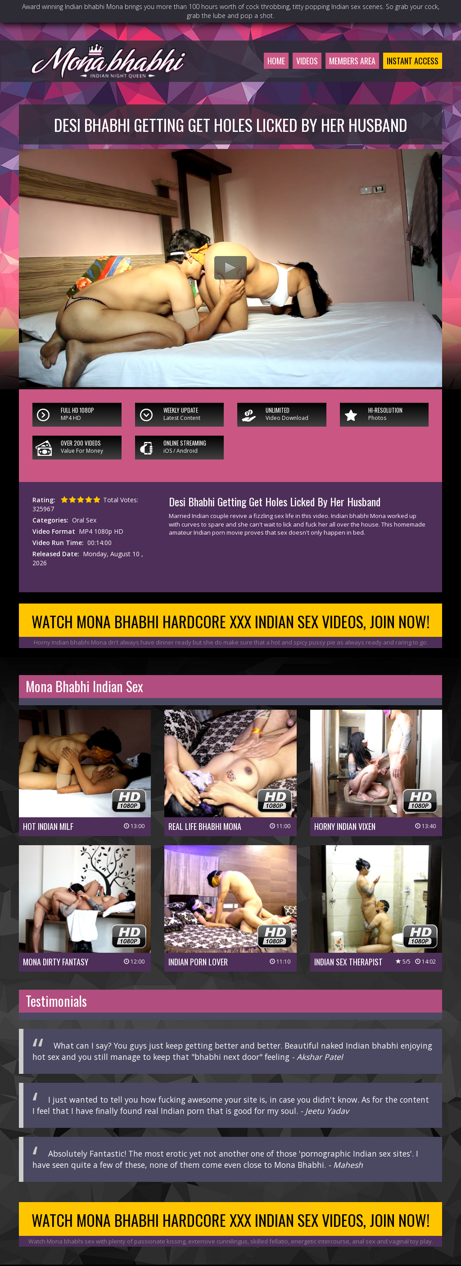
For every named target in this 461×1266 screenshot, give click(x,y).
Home (276, 61)
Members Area (352, 61)
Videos (307, 61)
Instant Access (412, 61)
